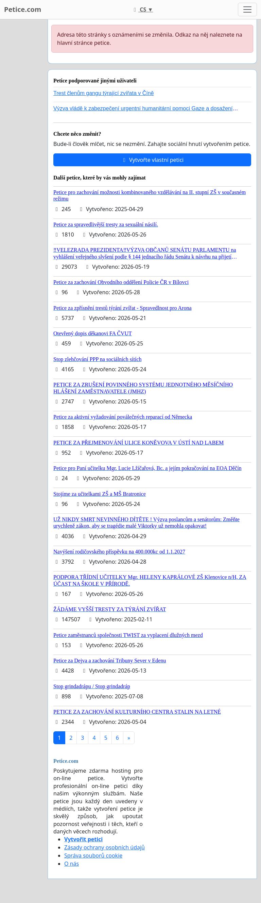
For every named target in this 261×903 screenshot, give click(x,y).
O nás (71, 863)
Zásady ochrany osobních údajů (104, 847)
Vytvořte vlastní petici (152, 160)
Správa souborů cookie (93, 855)
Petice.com (22, 9)
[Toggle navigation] (247, 9)
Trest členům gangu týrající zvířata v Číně (103, 93)
